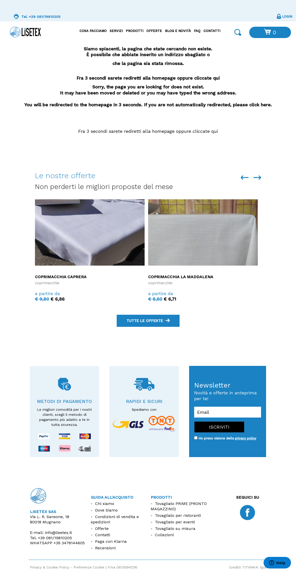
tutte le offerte (148, 321)
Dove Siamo (106, 510)
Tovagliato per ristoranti (178, 515)
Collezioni (164, 534)
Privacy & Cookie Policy (49, 567)
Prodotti (134, 31)
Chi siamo (104, 503)
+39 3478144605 (69, 543)
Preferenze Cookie (88, 567)
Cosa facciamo (93, 31)
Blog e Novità (178, 31)
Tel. (51, 537)
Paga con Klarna (111, 541)
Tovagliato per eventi (175, 522)
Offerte (154, 31)
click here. (260, 104)
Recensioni (105, 548)
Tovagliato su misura (175, 528)
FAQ (197, 31)
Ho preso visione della (227, 438)
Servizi (116, 31)
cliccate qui (207, 78)
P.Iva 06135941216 (122, 567)
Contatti (211, 31)
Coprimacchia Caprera (61, 276)
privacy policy (245, 438)
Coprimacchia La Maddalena (180, 276)
